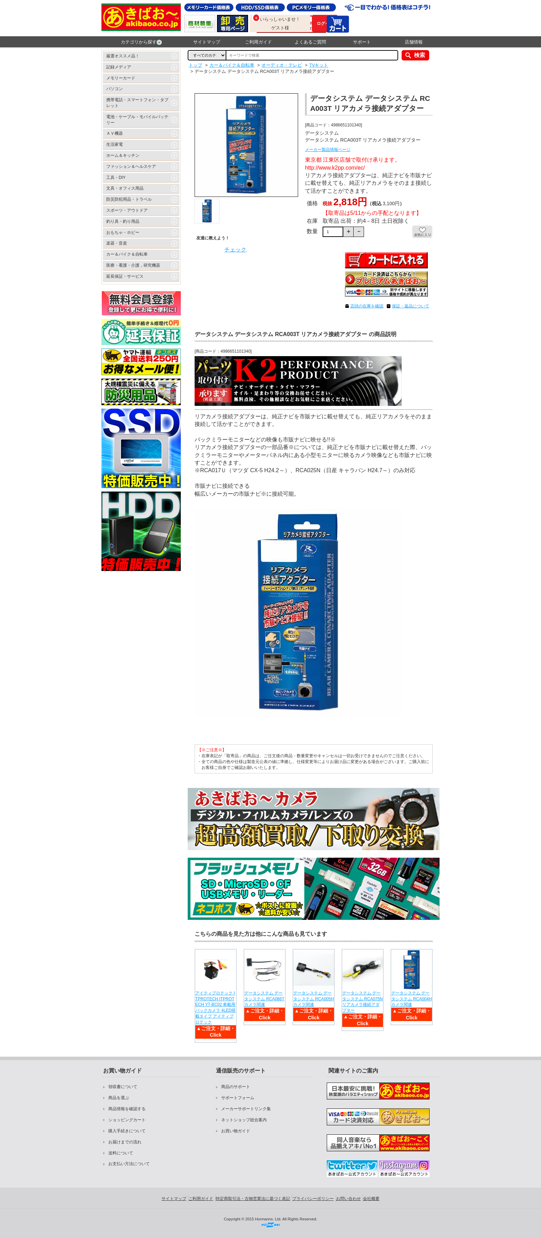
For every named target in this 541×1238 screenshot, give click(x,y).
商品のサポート (235, 1086)
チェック (235, 250)
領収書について (122, 1086)
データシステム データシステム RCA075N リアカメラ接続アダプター (362, 1002)
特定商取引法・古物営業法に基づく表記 (253, 1199)
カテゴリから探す (141, 42)
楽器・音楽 (116, 243)
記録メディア (118, 67)
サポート (362, 42)
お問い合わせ (348, 1199)
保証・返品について (410, 306)
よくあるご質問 (310, 42)
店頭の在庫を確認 (366, 306)
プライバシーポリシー (313, 1199)
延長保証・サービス (125, 276)
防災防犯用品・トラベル (129, 199)
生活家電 (114, 144)
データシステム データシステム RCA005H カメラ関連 (313, 999)
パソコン (114, 88)
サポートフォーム (237, 1097)
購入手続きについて (127, 1131)
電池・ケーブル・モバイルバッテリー (137, 119)
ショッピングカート (127, 1119)
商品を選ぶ (118, 1097)
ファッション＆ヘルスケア (131, 166)
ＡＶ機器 (114, 133)
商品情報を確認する (127, 1108)
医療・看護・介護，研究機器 (133, 265)
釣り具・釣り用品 (122, 221)
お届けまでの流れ (124, 1142)
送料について (120, 1153)
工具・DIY (116, 177)
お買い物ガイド (235, 1131)
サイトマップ (206, 42)
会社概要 (371, 1199)
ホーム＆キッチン (122, 155)
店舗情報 (414, 42)
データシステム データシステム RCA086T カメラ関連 (264, 999)
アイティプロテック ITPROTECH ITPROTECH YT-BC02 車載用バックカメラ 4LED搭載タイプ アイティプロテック (215, 1008)
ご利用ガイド (258, 42)
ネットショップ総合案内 (244, 1119)
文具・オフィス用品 (125, 188)
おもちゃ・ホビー (122, 232)
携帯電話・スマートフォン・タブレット (137, 102)
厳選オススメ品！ (122, 56)
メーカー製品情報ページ (328, 149)
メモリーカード (120, 78)
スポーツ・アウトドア (127, 210)
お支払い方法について (129, 1163)
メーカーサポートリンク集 (246, 1108)
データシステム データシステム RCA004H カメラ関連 (411, 999)
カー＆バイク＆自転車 (127, 254)
